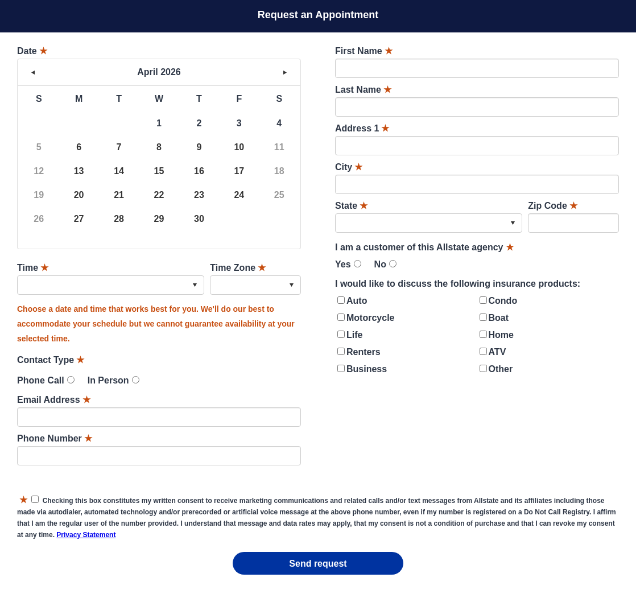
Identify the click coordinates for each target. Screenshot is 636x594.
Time (32, 268)
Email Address (53, 400)
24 (239, 195)
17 (239, 171)
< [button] (33, 72)
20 (79, 195)
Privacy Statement (85, 535)
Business (366, 369)
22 (159, 195)
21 (119, 195)
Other (501, 369)
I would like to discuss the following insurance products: (457, 283)
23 (199, 195)
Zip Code (552, 206)
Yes (343, 264)
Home (501, 335)
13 (79, 171)
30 (199, 219)
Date (32, 51)
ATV (497, 352)
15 (159, 171)
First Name (364, 51)
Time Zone (238, 268)
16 (199, 171)
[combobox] (110, 285)
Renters (363, 352)
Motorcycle (370, 318)
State (351, 206)
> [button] (285, 72)
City (348, 167)
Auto (356, 301)
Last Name (363, 89)
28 (119, 219)
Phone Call (40, 380)
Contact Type (50, 360)
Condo (503, 301)
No (380, 264)
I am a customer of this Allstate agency (424, 247)
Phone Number (54, 438)
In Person (108, 380)
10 (239, 147)
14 (119, 171)
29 (159, 219)
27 (79, 219)
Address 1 (362, 128)
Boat (499, 318)
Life (354, 335)
